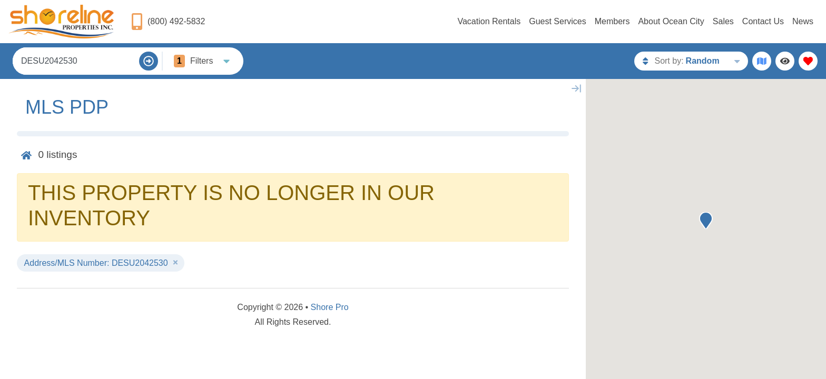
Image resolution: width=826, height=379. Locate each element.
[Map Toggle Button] (761, 61)
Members (612, 21)
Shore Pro (330, 307)
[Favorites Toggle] (808, 61)
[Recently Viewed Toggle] (784, 61)
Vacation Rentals (488, 21)
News (802, 21)
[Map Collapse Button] (576, 88)
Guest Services (557, 21)
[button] (705, 220)
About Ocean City (671, 21)
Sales (723, 21)
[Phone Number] (167, 21)
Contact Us (763, 21)
